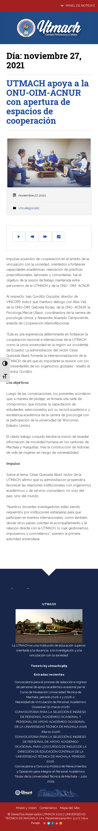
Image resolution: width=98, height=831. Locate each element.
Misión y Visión (26, 808)
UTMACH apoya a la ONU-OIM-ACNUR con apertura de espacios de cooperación (47, 101)
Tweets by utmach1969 (49, 666)
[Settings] (58, 236)
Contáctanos (48, 808)
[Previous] (32, 236)
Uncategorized (28, 208)
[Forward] (45, 236)
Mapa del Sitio (70, 808)
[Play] (19, 236)
